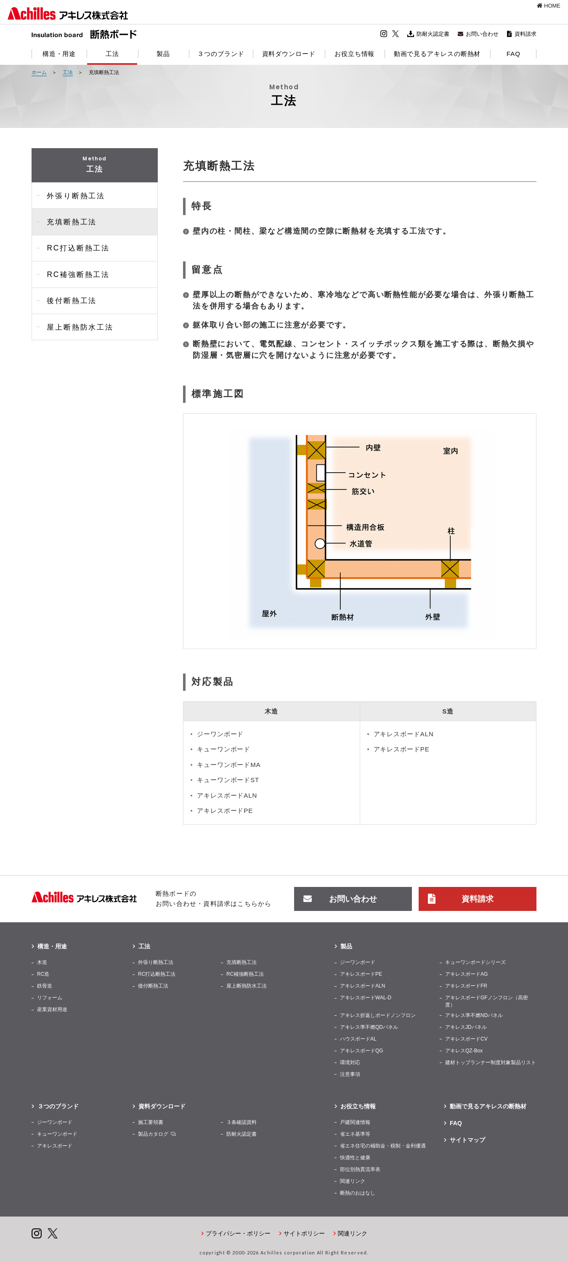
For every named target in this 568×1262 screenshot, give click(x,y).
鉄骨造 (44, 985)
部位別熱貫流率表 (360, 1168)
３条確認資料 (241, 1121)
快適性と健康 (355, 1157)
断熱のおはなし (357, 1192)
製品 (346, 946)
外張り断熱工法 (72, 194)
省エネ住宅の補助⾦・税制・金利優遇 (383, 1145)
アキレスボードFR (466, 985)
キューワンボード (57, 1133)
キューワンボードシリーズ (475, 962)
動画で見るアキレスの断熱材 (488, 1105)
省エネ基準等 (355, 1133)
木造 (42, 962)
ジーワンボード (357, 962)
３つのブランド (58, 1105)
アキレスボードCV (466, 1038)
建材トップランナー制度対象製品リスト (490, 1062)
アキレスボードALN (362, 985)
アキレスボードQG (361, 1050)
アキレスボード (54, 1145)
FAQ (456, 1122)
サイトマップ (467, 1139)
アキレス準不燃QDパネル (369, 1026)
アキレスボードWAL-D (365, 997)
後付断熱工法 (68, 294)
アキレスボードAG (466, 974)
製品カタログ (153, 1133)
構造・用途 (52, 946)
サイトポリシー (304, 1232)
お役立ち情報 (358, 1105)
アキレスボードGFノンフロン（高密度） (486, 1000)
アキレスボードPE (361, 974)
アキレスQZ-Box (464, 1050)
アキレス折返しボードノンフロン (378, 1014)
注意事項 (350, 1073)
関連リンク (352, 1180)
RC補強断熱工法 (74, 269)
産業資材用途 (52, 1009)
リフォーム (49, 997)
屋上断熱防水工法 (76, 319)
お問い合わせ (482, 34)
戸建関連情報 (355, 1121)
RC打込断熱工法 (74, 244)
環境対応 (350, 1062)
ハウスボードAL (358, 1038)
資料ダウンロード (162, 1105)
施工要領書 (150, 1121)
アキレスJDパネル (466, 1026)
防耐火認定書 (433, 34)
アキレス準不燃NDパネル (474, 1014)
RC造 (43, 974)
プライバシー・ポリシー (238, 1232)
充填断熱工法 (68, 219)
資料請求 (525, 34)
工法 (144, 946)
